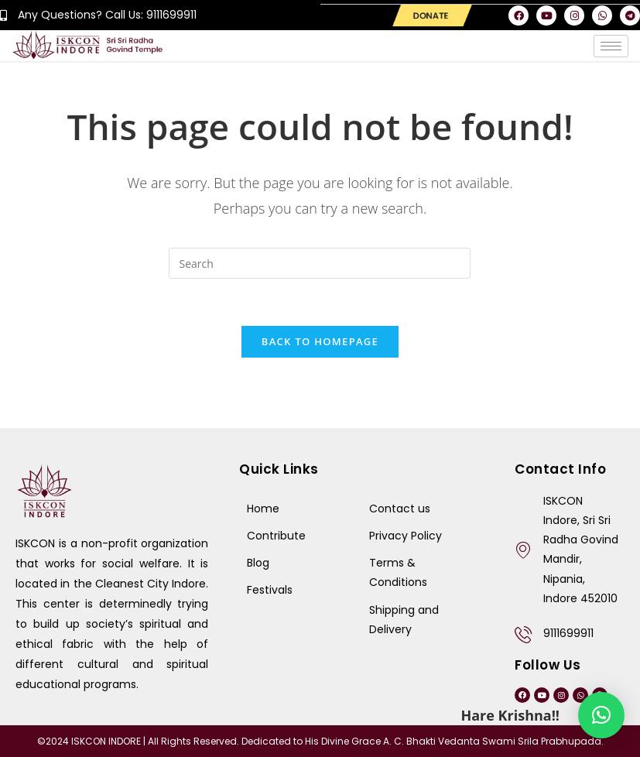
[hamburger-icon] (611, 45)
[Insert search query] (320, 262)
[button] (601, 715)
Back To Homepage (320, 341)
